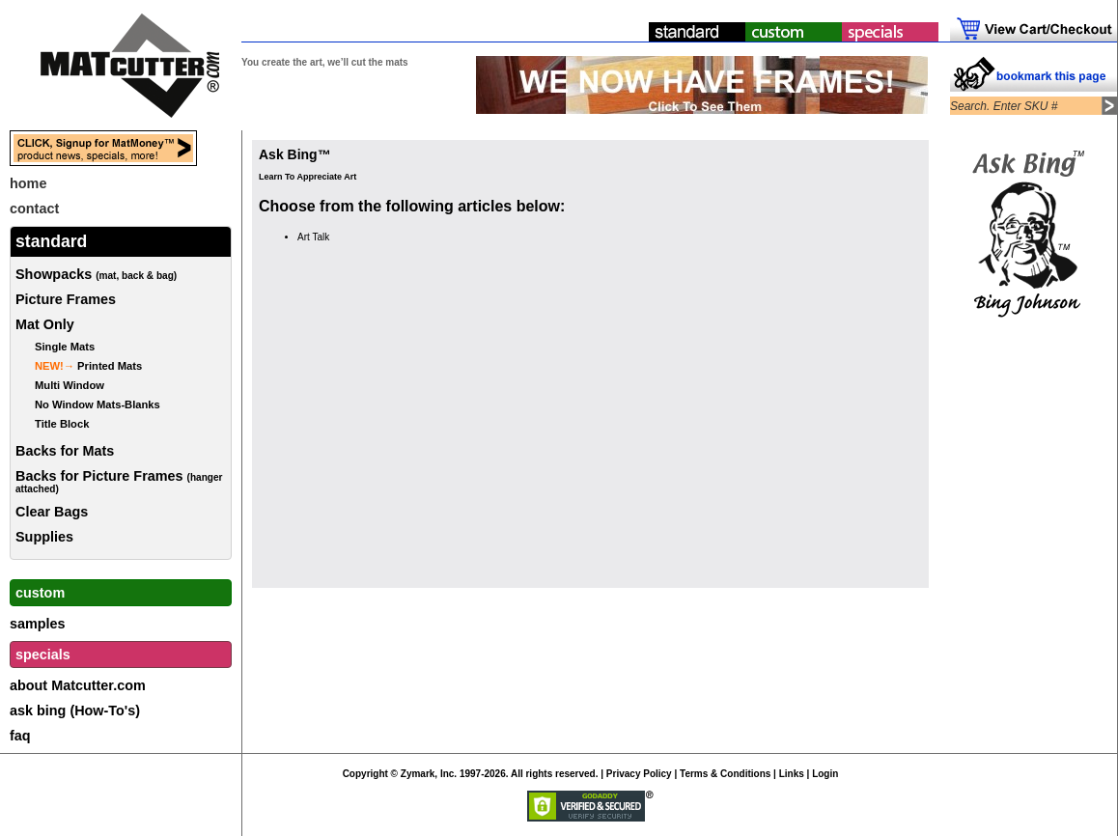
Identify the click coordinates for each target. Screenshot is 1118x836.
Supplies (44, 536)
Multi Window (69, 385)
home (28, 183)
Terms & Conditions (725, 773)
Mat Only (44, 324)
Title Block (62, 424)
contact (34, 208)
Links (791, 773)
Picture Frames (65, 299)
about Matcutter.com (78, 685)
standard (51, 241)
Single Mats (65, 346)
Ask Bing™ (295, 154)
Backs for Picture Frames (119, 481)
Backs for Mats (64, 451)
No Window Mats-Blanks (97, 404)
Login (825, 773)
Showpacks (96, 274)
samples (38, 623)
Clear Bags (51, 511)
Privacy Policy (639, 773)
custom (40, 592)
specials (42, 654)
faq (20, 735)
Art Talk (313, 237)
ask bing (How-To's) (75, 710)
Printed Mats (88, 366)
